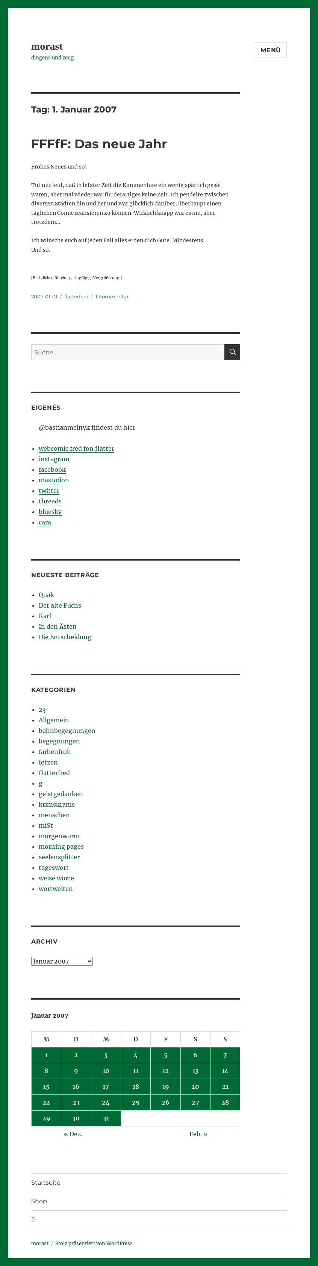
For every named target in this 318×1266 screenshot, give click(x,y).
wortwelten (56, 888)
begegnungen (59, 741)
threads (50, 501)
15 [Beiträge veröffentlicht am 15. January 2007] (46, 1086)
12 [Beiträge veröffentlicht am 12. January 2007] (165, 1071)
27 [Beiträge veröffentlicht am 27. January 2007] (195, 1102)
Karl (45, 616)
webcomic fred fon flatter (76, 448)
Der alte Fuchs (60, 605)
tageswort (54, 867)
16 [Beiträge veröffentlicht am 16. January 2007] (76, 1086)
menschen (54, 815)
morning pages (61, 846)
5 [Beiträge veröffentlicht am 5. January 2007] (166, 1055)
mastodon (54, 480)
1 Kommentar (112, 296)
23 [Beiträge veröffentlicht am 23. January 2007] (76, 1102)
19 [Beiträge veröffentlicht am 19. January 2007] (165, 1086)
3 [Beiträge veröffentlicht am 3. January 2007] (106, 1055)
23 (42, 709)
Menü (270, 50)
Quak (46, 595)
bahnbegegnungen (67, 730)
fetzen (48, 762)
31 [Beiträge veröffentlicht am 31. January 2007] (106, 1118)
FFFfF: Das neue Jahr (99, 143)
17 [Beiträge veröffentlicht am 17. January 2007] (106, 1086)
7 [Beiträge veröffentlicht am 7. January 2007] (225, 1055)
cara (45, 522)
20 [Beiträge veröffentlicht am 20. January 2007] (195, 1086)
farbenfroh (55, 751)
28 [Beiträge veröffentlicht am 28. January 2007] (225, 1102)
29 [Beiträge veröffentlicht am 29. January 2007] (46, 1118)
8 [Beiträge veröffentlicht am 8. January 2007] (46, 1071)
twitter (49, 490)
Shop (39, 1201)
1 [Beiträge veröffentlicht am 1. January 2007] (46, 1055)
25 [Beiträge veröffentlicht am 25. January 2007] (135, 1102)
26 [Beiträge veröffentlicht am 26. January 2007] (166, 1102)
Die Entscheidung (65, 637)
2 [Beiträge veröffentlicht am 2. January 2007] (76, 1055)
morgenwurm (59, 836)
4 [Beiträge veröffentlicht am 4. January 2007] (136, 1055)
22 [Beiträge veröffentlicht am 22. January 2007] (46, 1102)
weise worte (56, 878)
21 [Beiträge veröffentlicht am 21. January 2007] (225, 1086)
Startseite (46, 1182)
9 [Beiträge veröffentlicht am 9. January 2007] (76, 1071)
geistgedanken (61, 794)
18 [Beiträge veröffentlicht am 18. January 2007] (136, 1086)
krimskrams (57, 804)
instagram (54, 459)
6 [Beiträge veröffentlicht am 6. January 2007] (195, 1055)
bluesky (50, 511)
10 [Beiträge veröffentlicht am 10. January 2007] (106, 1071)
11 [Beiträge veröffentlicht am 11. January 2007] (135, 1071)
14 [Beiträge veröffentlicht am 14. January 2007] (225, 1071)
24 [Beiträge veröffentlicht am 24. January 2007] (106, 1102)
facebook (52, 469)
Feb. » (198, 1134)
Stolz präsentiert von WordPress (94, 1243)
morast (47, 46)
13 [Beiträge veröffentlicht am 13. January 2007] (195, 1071)
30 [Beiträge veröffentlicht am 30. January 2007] (76, 1118)
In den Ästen (58, 626)
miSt (46, 825)
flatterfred (76, 296)
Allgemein (54, 720)
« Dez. (73, 1134)
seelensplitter (59, 857)
